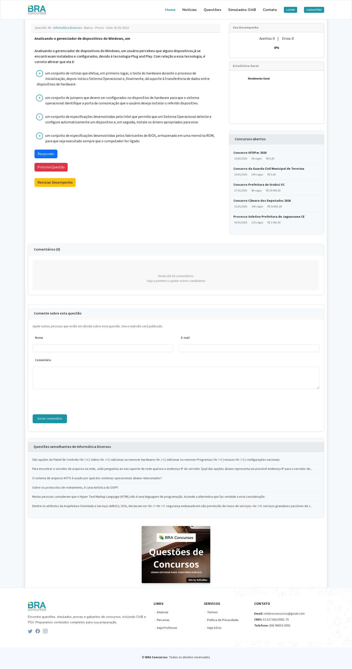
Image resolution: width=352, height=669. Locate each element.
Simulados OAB (242, 9)
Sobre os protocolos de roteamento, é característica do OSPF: (75, 488)
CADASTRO (314, 10)
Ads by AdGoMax (198, 580)
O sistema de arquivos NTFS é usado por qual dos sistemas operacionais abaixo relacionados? (97, 478)
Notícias (189, 9)
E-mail (185, 338)
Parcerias (163, 620)
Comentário (43, 360)
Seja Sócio (214, 627)
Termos (212, 612)
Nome (39, 338)
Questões (212, 9)
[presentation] (67, 402)
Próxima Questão (51, 167)
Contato (270, 9)
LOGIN (290, 10)
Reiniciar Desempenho (55, 182)
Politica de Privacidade (222, 620)
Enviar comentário (49, 418)
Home (170, 9)
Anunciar (162, 612)
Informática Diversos (68, 28)
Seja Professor (167, 627)
